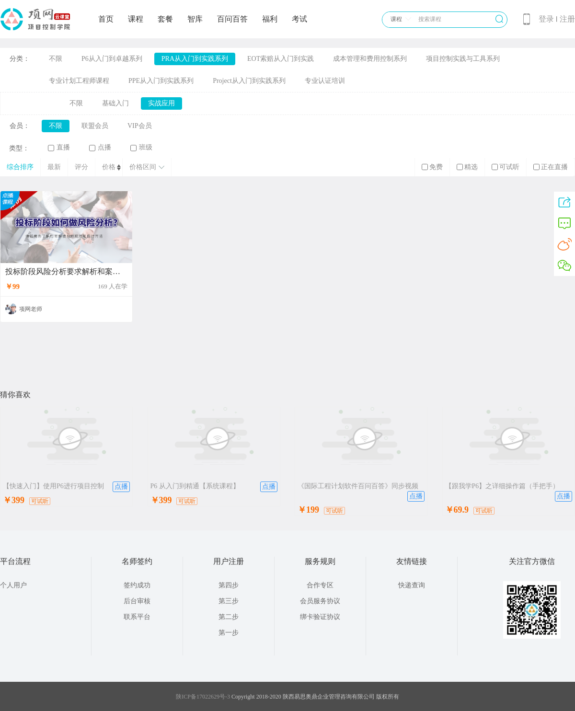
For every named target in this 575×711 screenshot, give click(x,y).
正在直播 (550, 167)
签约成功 (137, 585)
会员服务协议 (320, 601)
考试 (299, 19)
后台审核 (137, 601)
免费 (432, 167)
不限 (55, 58)
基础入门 (115, 103)
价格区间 (146, 167)
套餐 (165, 19)
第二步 (228, 616)
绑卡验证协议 (320, 616)
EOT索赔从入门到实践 (280, 58)
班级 (141, 147)
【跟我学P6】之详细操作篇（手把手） (502, 486)
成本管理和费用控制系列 (370, 58)
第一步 (228, 632)
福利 (269, 19)
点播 (100, 147)
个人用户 (13, 585)
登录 (546, 19)
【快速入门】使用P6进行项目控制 (53, 486)
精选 (467, 167)
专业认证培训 (325, 80)
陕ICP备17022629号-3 (203, 696)
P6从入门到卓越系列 (111, 58)
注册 (567, 19)
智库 (195, 19)
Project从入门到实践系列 (249, 80)
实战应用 (161, 103)
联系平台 (137, 616)
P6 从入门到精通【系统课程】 (195, 486)
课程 (135, 19)
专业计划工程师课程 (79, 80)
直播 (59, 147)
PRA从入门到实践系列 (194, 58)
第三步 (228, 601)
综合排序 (20, 167)
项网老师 (30, 309)
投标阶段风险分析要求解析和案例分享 (66, 271)
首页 (106, 19)
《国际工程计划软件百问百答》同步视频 (358, 486)
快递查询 (411, 585)
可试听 (505, 167)
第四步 (228, 585)
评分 (81, 167)
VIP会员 (139, 125)
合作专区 (320, 585)
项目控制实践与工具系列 (463, 58)
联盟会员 (94, 125)
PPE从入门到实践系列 (161, 80)
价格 (108, 167)
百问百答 (232, 19)
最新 (54, 167)
